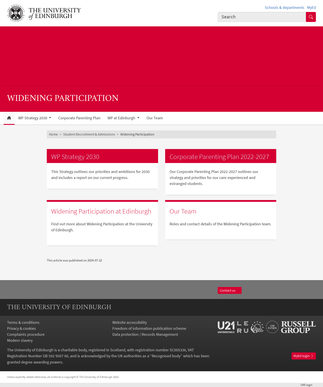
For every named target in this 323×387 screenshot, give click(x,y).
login (308, 385)
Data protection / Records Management (145, 334)
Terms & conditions (23, 322)
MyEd (311, 7)
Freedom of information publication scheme (149, 328)
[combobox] (262, 17)
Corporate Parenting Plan (79, 118)
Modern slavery (20, 340)
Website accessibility (129, 322)
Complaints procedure (26, 334)
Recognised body (166, 355)
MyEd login (304, 356)
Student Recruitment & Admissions (89, 134)
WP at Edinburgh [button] (122, 118)
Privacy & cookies (21, 328)
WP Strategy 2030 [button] (33, 118)
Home (53, 134)
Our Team (155, 118)
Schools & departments (284, 7)
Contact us (230, 290)
